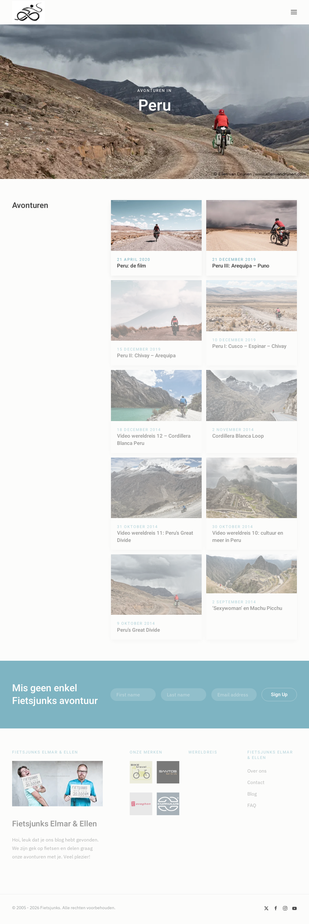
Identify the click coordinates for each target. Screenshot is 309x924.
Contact (256, 782)
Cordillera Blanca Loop (238, 436)
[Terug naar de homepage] (28, 12)
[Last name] (184, 694)
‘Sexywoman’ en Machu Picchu (247, 608)
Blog (252, 794)
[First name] (133, 694)
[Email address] (234, 694)
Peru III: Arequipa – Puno (240, 266)
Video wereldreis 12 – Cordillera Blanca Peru (153, 439)
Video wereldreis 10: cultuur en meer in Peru (247, 536)
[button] (294, 12)
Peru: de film (131, 266)
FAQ (251, 805)
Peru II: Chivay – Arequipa (146, 355)
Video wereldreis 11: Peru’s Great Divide (155, 536)
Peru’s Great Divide (138, 630)
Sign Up (279, 694)
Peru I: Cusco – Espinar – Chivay (249, 346)
